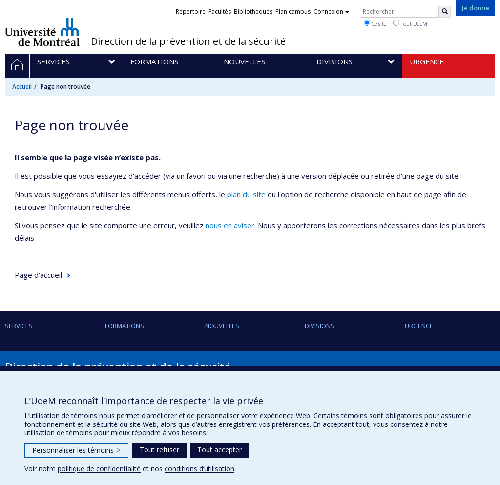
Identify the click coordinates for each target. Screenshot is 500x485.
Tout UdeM (410, 23)
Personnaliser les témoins (76, 450)
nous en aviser (230, 225)
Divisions (319, 326)
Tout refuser (159, 449)
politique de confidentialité (99, 468)
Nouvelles (222, 326)
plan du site (246, 194)
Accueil (22, 86)
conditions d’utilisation (199, 468)
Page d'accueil (38, 275)
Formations (124, 326)
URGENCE (419, 326)
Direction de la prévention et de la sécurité (188, 41)
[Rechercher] (445, 12)
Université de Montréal (42, 31)
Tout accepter (219, 449)
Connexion (331, 11)
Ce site (375, 23)
